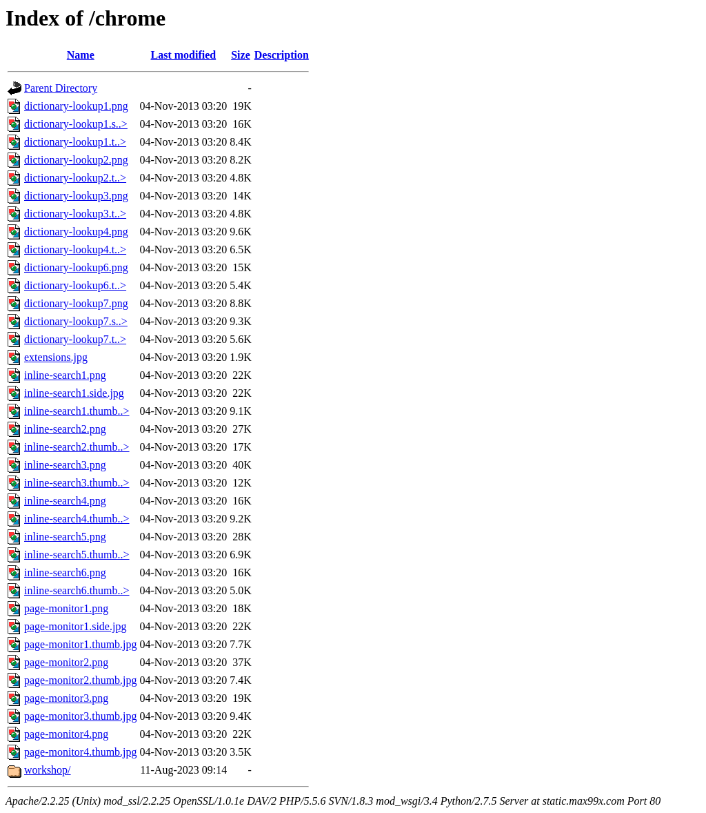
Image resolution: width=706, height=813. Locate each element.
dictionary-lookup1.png (76, 106)
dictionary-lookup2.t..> (75, 178)
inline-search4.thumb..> (77, 519)
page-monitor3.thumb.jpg (80, 716)
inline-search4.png (65, 501)
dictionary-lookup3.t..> (75, 213)
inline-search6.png (65, 572)
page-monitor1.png (66, 608)
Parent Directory (60, 88)
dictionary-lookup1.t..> (75, 142)
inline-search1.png (65, 375)
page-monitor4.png (66, 734)
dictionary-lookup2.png (76, 160)
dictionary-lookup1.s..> (76, 124)
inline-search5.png (65, 536)
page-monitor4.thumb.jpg (80, 752)
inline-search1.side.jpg (74, 393)
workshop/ (47, 770)
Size (240, 55)
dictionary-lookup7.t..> (75, 339)
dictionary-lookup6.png (76, 267)
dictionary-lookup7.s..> (76, 321)
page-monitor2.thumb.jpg (80, 680)
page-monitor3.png (66, 698)
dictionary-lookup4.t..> (75, 249)
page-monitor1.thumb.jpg (80, 644)
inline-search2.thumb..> (77, 447)
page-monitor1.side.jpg (75, 626)
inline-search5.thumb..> (77, 554)
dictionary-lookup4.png (76, 231)
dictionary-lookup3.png (76, 196)
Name (80, 55)
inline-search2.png (65, 429)
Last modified (183, 55)
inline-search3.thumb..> (77, 483)
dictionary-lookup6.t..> (75, 285)
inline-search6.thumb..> (77, 590)
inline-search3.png (65, 465)
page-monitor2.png (66, 662)
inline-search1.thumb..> (77, 411)
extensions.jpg (56, 357)
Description (281, 55)
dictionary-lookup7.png (76, 303)
